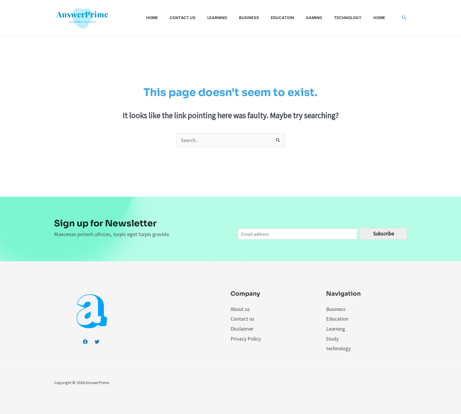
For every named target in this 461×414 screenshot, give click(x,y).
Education (286, 17)
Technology (346, 17)
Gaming (315, 17)
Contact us (193, 17)
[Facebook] (85, 342)
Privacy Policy (245, 338)
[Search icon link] (404, 18)
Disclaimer (241, 329)
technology (338, 348)
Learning (225, 17)
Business (255, 17)
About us (240, 309)
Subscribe (383, 233)
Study (332, 338)
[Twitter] (97, 342)
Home (165, 17)
